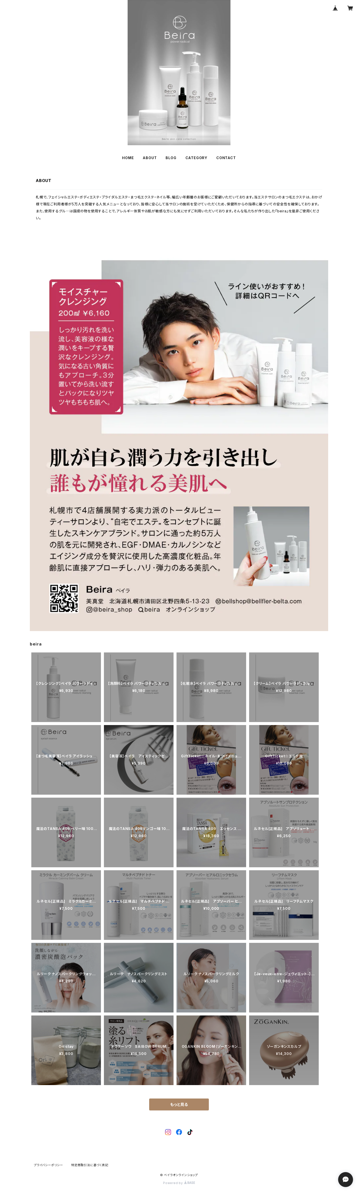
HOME (128, 158)
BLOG (171, 158)
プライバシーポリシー (48, 1165)
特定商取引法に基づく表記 (89, 1165)
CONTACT (226, 158)
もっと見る (179, 1104)
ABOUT (150, 158)
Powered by (179, 1183)
